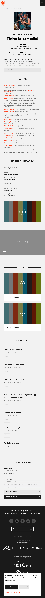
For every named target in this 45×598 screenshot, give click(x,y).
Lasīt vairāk (22, 69)
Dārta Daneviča (9, 95)
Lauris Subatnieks (10, 109)
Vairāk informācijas (12, 592)
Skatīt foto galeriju (22, 242)
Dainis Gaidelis (9, 128)
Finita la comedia (14, 297)
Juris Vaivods (8, 169)
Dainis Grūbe (30, 90)
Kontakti (24, 513)
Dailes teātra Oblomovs (13, 349)
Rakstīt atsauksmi (23, 496)
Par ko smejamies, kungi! (14, 428)
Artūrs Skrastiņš (9, 85)
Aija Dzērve (8, 140)
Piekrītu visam (11, 587)
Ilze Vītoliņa (8, 190)
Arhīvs (13, 510)
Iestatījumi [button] (24, 587)
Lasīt (6, 356)
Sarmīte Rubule (9, 111)
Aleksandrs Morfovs (11, 174)
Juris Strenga (8, 133)
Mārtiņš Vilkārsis (9, 185)
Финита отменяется (12, 413)
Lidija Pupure (8, 98)
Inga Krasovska (9, 195)
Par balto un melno (11, 443)
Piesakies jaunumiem (22, 529)
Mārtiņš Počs (8, 142)
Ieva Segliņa (8, 122)
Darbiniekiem (35, 513)
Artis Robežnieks (10, 138)
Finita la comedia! (14, 328)
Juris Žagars (8, 119)
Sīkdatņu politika (25, 510)
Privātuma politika (12, 513)
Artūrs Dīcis (8, 145)
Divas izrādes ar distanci (14, 379)
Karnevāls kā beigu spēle (14, 364)
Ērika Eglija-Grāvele (10, 126)
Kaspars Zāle (8, 91)
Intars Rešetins (9, 150)
